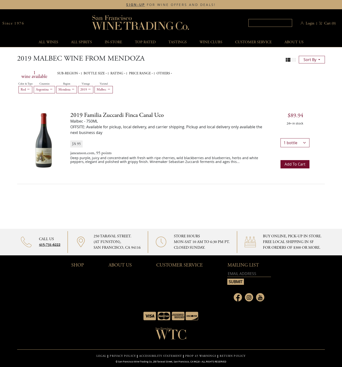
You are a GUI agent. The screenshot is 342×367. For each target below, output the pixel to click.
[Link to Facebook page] (238, 297)
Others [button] (164, 73)
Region (66, 84)
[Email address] (249, 274)
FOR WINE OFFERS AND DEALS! (171, 5)
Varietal (104, 84)
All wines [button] (48, 42)
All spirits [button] (81, 42)
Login (310, 23)
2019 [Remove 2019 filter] (85, 89)
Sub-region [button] (68, 73)
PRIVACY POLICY (123, 356)
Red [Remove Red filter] (25, 89)
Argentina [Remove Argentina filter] (44, 89)
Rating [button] (117, 73)
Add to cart (295, 164)
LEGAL (101, 356)
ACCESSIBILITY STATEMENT (160, 356)
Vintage (86, 84)
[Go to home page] (171, 335)
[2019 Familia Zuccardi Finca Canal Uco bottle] (44, 140)
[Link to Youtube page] (260, 297)
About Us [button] (294, 42)
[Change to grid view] (294, 59)
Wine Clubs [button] (211, 42)
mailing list (243, 265)
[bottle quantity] (294, 142)
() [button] (329, 23)
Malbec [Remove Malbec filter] (104, 89)
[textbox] (270, 23)
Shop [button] (77, 265)
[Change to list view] (288, 59)
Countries (44, 84)
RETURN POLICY (233, 356)
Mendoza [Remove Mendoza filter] (66, 89)
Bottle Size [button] (95, 73)
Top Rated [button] (145, 42)
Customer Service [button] (179, 265)
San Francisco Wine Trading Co (141, 23)
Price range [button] (140, 73)
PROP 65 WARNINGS (200, 356)
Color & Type (25, 84)
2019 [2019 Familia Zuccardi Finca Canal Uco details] (117, 115)
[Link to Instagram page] (249, 297)
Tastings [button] (177, 42)
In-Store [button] (113, 42)
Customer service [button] (253, 42)
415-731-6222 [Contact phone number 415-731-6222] (49, 244)
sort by (310, 59)
